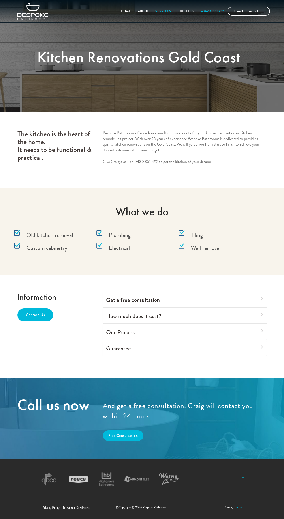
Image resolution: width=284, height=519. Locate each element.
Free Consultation (249, 11)
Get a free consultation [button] (184, 299)
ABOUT (143, 11)
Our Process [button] (184, 331)
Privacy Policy (51, 507)
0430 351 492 (212, 11)
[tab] (184, 300)
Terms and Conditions (76, 507)
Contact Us (35, 314)
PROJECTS (186, 11)
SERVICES (163, 11)
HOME (126, 11)
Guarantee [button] (184, 348)
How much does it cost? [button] (184, 315)
